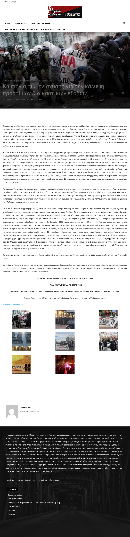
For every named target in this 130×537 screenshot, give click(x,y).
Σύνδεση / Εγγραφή (9, 2)
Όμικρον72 (21, 23)
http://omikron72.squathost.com (30, 411)
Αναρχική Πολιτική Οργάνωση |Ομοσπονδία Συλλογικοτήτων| (36, 29)
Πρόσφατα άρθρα (47, 80)
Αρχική (8, 23)
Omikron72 (10, 99)
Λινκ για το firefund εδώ (13, 305)
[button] (124, 23)
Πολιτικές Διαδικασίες (42, 23)
